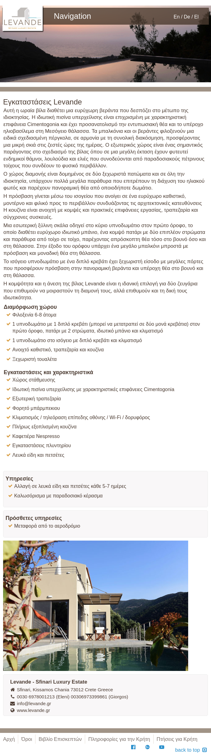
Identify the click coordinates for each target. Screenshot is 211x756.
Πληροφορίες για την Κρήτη (119, 739)
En (177, 16)
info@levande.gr (30, 703)
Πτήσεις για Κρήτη (177, 739)
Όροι (26, 739)
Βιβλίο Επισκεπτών (60, 739)
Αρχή (9, 739)
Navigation (72, 15)
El (196, 16)
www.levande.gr (30, 710)
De (187, 16)
